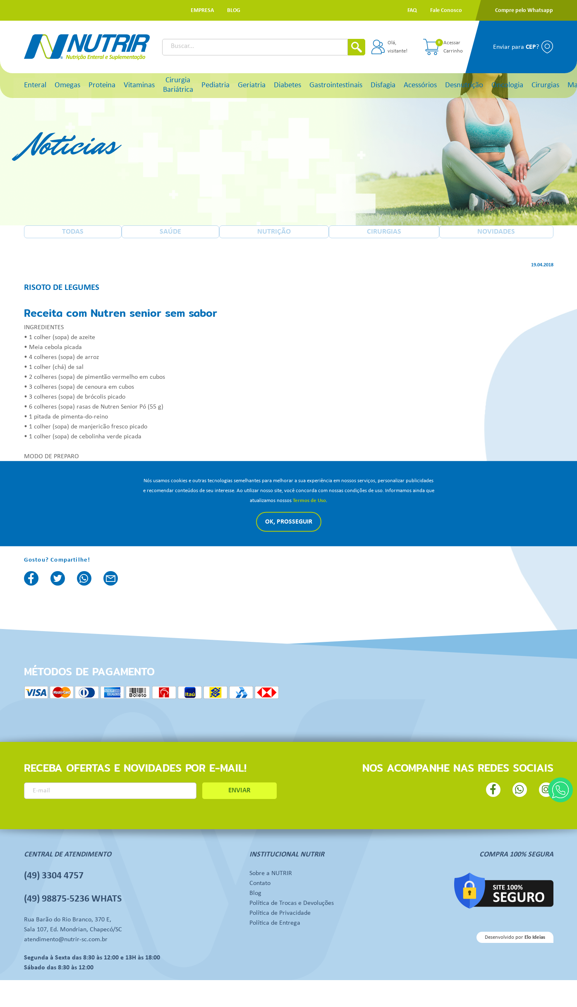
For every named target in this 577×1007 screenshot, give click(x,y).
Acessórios (420, 85)
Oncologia (507, 85)
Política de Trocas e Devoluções (291, 903)
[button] (202, 10)
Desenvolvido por (515, 937)
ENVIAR (239, 790)
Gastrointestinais (335, 85)
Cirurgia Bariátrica (178, 85)
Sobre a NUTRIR (270, 873)
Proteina (102, 85)
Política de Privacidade (280, 913)
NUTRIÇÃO (274, 232)
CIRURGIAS (384, 232)
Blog (255, 893)
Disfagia (383, 85)
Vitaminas (139, 85)
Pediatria (215, 85)
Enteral (35, 85)
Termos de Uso (309, 500)
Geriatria (252, 85)
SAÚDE (170, 232)
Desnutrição (464, 85)
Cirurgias (545, 85)
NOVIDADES (496, 232)
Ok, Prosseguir (288, 522)
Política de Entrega (274, 923)
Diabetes (287, 85)
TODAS (73, 232)
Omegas (67, 85)
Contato (260, 883)
